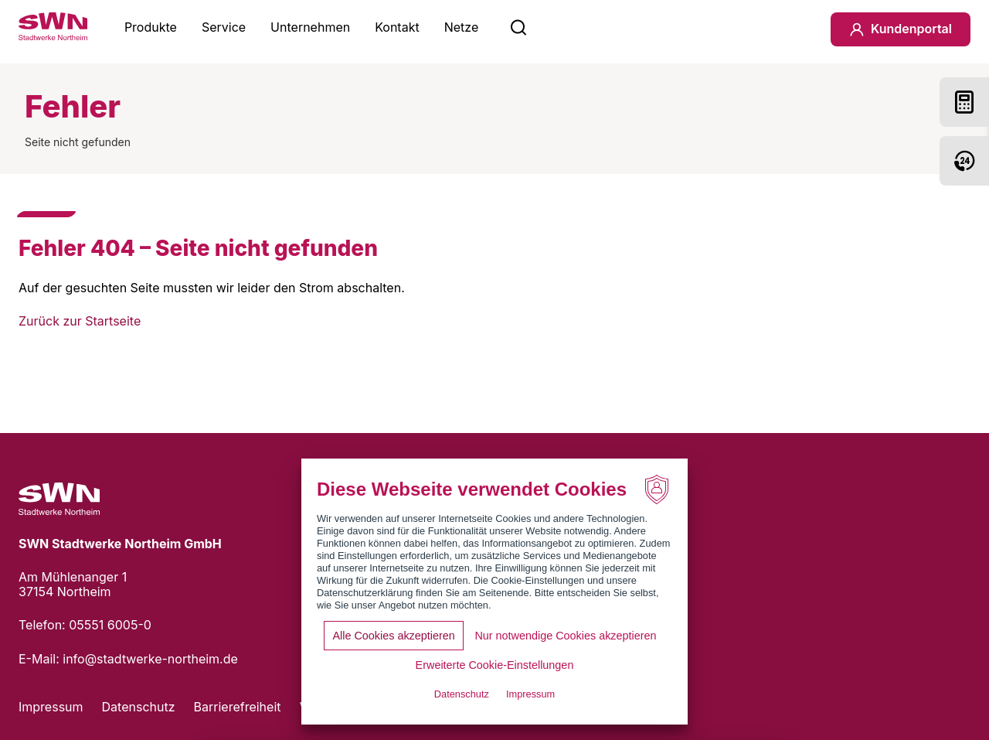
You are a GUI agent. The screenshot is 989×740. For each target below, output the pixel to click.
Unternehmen (310, 27)
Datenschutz (138, 706)
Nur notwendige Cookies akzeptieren (565, 635)
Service (224, 27)
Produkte (150, 27)
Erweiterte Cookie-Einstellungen (495, 665)
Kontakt (397, 27)
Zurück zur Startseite (80, 321)
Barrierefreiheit (237, 706)
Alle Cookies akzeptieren (393, 635)
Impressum (51, 706)
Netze (461, 27)
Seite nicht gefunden (78, 141)
